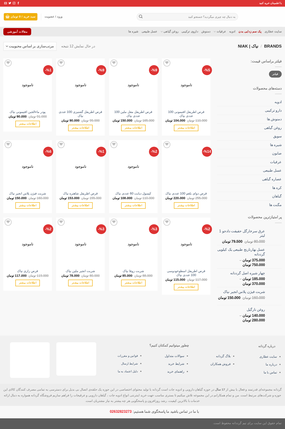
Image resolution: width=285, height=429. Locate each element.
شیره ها (133, 31)
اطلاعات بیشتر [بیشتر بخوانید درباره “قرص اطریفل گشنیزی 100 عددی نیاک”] (80, 127)
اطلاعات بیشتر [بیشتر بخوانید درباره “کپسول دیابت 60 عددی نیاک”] (133, 205)
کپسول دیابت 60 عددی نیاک (133, 193)
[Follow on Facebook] (18, 3)
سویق (277, 136)
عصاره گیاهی (272, 179)
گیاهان (277, 196)
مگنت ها (275, 205)
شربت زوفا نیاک (133, 271)
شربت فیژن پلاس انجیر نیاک (27, 193)
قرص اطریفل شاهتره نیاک (80, 193)
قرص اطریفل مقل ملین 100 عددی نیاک (133, 114)
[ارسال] (141, 17)
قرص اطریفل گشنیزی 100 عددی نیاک (80, 114)
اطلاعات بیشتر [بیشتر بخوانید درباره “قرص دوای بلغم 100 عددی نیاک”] (186, 205)
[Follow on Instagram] (14, 3)
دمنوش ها (274, 119)
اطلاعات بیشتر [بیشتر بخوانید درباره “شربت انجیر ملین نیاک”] (80, 282)
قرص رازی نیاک (27, 271)
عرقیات (220, 32)
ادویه (232, 31)
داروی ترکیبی (189, 31)
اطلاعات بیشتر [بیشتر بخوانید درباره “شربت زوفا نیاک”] (133, 282)
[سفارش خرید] (30, 46)
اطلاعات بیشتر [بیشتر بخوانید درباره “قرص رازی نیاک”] (27, 282)
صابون (277, 153)
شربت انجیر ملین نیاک (80, 271)
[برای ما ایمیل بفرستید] (5, 3)
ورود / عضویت (56, 17)
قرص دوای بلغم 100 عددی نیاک (186, 193)
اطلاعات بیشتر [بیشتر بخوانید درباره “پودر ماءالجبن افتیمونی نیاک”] (27, 123)
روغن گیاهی (170, 32)
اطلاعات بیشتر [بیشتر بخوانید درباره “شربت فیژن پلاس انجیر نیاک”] (27, 205)
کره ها (277, 188)
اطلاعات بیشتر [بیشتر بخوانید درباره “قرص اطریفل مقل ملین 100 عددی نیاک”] (133, 127)
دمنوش (205, 31)
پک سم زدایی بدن (249, 31)
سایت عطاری (273, 31)
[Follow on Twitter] (9, 3)
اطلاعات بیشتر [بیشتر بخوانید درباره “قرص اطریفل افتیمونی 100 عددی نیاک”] (186, 127)
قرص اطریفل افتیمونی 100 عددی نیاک (186, 114)
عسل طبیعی (149, 31)
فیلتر (275, 74)
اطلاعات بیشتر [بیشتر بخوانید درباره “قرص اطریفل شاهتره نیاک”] (80, 205)
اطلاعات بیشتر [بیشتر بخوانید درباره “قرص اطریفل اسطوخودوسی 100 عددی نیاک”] (186, 287)
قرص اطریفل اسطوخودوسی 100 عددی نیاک (186, 273)
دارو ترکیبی (273, 110)
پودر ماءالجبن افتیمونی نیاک (28, 112)
